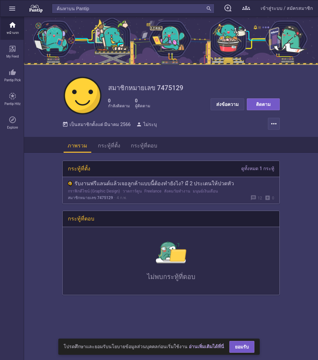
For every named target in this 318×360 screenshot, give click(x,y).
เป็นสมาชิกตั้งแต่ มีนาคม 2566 (96, 126)
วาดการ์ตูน (132, 193)
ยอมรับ (242, 346)
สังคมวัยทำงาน (177, 193)
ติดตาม (263, 104)
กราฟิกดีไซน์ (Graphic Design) (94, 193)
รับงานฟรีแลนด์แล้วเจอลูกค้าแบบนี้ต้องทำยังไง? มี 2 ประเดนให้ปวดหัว (151, 185)
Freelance (152, 193)
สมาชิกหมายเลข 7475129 (90, 199)
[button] (12, 8)
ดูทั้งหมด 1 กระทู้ (257, 170)
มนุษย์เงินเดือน (205, 193)
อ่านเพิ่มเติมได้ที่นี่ (206, 346)
